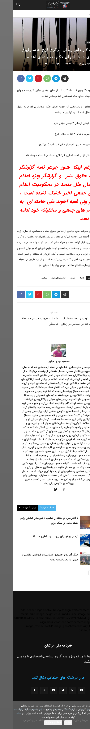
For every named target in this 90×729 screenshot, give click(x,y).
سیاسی (75, 42)
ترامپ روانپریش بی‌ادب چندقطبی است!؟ (42, 536)
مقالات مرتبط (34, 507)
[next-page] (77, 573)
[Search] (5, 5)
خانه (86, 14)
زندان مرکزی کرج (45, 278)
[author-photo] (45, 356)
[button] (84, 5)
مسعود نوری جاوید (71, 63)
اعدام (59, 278)
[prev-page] (83, 573)
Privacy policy (40, 723)
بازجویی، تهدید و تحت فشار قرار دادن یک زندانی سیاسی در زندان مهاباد (67, 324)
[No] (85, 715)
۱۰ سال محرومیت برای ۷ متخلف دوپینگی (26, 321)
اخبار (78, 14)
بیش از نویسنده (14, 507)
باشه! (55, 723)
